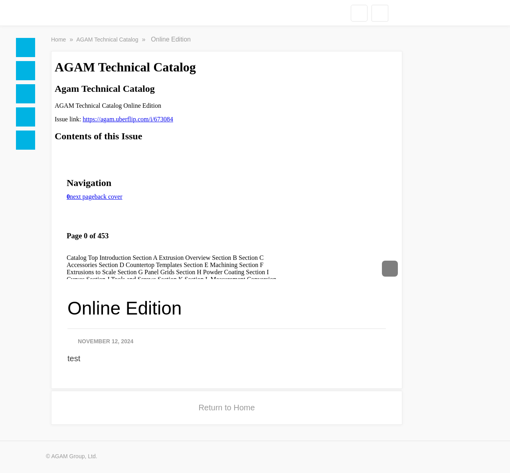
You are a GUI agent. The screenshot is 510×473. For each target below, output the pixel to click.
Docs (25, 70)
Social (25, 93)
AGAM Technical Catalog (108, 39)
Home (25, 47)
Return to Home (226, 407)
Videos (25, 117)
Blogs (25, 140)
